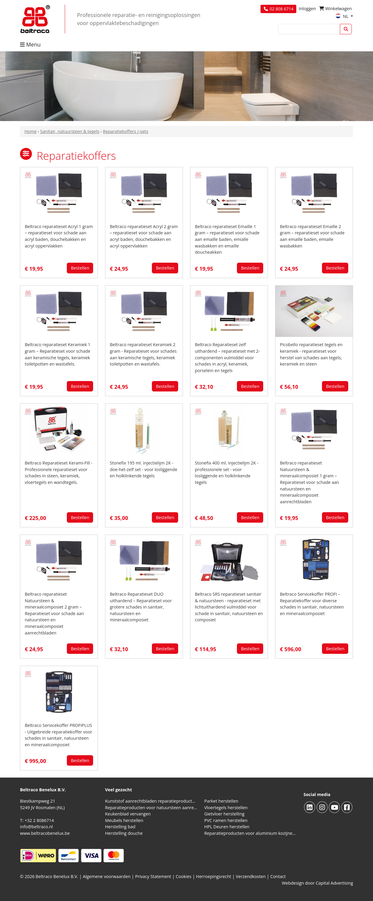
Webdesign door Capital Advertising (317, 883)
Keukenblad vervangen (128, 814)
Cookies (184, 876)
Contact (278, 876)
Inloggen (307, 8)
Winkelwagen (335, 8)
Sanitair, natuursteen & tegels (69, 131)
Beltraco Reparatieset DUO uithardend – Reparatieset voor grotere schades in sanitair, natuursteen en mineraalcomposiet (141, 607)
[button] (26, 154)
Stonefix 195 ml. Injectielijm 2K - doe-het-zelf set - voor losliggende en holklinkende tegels (143, 469)
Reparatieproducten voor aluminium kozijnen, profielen (250, 833)
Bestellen (80, 268)
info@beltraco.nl (36, 826)
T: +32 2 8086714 (37, 820)
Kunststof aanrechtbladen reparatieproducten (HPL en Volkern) (151, 801)
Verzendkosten (251, 876)
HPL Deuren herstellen (226, 826)
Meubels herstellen (124, 820)
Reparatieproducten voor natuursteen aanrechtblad (151, 807)
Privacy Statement (153, 876)
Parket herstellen (221, 801)
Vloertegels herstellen (226, 807)
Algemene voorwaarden (107, 876)
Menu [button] (30, 44)
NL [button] (342, 16)
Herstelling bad (120, 826)
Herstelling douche (124, 833)
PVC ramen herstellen (226, 820)
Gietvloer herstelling (224, 814)
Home (30, 131)
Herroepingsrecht (214, 876)
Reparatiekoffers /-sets (125, 131)
